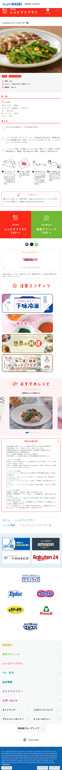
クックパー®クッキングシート (31, 267)
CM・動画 (8, 674)
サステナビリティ (12, 693)
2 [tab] (31, 434)
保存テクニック (11, 656)
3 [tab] (34, 434)
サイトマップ (8, 711)
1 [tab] (26, 434)
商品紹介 (7, 646)
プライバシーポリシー (13, 721)
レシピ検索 (9, 527)
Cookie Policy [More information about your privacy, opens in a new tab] (6, 768)
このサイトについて (43, 711)
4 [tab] (37, 434)
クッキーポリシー (41, 721)
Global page (33, 741)
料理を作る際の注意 (31, 443)
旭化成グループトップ (28, 730)
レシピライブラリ (25, 521)
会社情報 (7, 683)
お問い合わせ (10, 702)
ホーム (6, 521)
